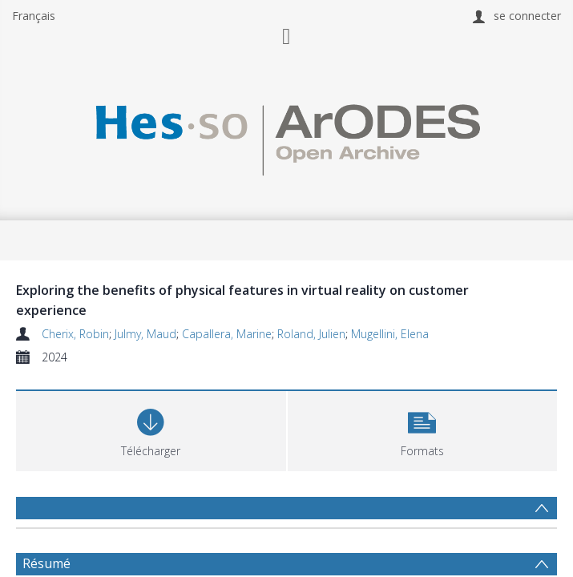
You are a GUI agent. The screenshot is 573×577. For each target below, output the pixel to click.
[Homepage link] (286, 136)
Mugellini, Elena (390, 333)
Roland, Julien (311, 333)
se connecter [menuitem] (527, 15)
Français (33, 15)
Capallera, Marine (227, 333)
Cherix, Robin (75, 333)
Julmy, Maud (145, 333)
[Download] (151, 429)
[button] (423, 429)
